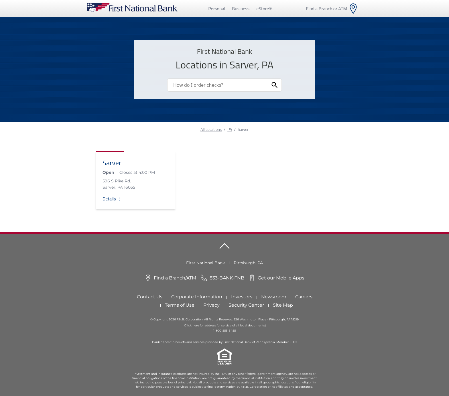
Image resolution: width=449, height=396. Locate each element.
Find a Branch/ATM (175, 278)
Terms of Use (179, 305)
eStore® (264, 8)
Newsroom (273, 297)
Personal (216, 8)
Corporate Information (196, 297)
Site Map (283, 305)
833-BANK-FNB (227, 278)
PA (229, 129)
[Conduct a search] (218, 85)
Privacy (211, 305)
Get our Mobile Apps (281, 278)
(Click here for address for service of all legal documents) (225, 325)
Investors (241, 297)
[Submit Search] (275, 85)
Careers (303, 297)
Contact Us (149, 297)
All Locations (211, 129)
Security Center (246, 305)
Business (240, 8)
